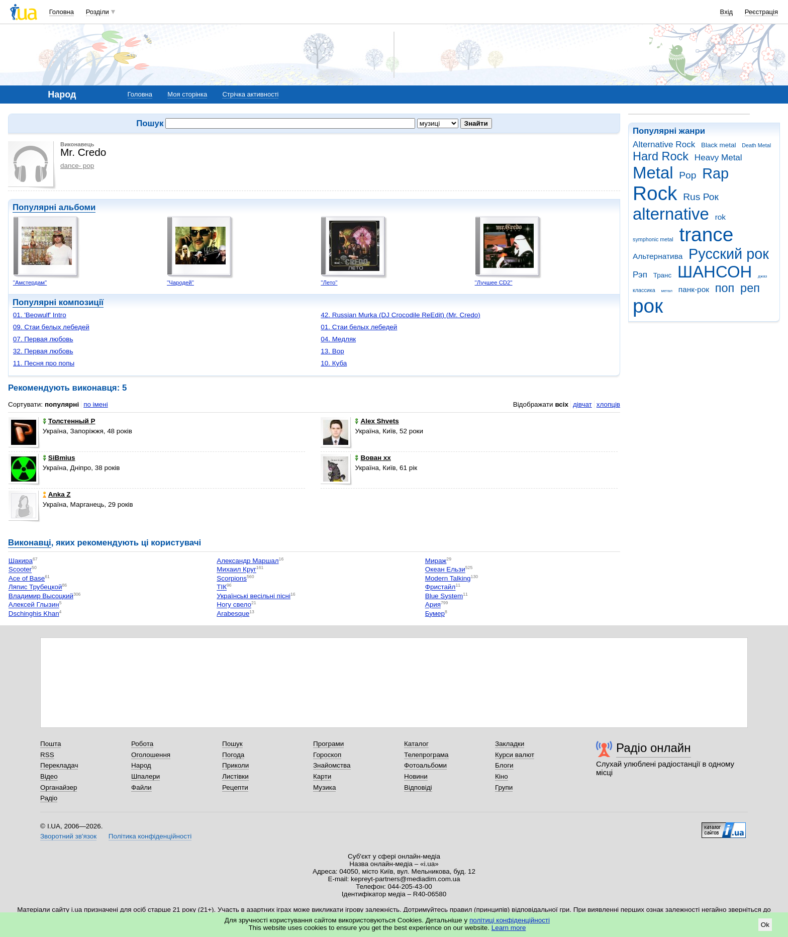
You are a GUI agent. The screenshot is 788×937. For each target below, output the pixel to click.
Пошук (232, 743)
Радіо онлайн (653, 748)
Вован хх (372, 457)
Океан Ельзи (445, 570)
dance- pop (77, 165)
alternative (671, 214)
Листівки (235, 776)
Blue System (444, 596)
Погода (233, 755)
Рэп (640, 274)
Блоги (504, 765)
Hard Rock (660, 156)
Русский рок (728, 254)
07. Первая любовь (43, 339)
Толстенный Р (69, 421)
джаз (762, 276)
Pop (687, 175)
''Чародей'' (180, 282)
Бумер (435, 613)
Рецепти (235, 787)
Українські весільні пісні (253, 596)
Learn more (508, 927)
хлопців (608, 404)
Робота (142, 743)
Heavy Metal (718, 157)
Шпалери (145, 776)
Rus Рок (701, 197)
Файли (141, 787)
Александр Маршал (247, 561)
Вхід (726, 12)
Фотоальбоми (425, 765)
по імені (95, 404)
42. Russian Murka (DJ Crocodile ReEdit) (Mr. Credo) (400, 315)
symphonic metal (653, 239)
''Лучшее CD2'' (494, 282)
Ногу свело (234, 605)
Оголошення (150, 755)
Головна (61, 12)
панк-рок (693, 289)
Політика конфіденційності (150, 836)
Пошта (50, 743)
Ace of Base (27, 578)
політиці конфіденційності (509, 920)
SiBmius (59, 457)
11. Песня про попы (43, 363)
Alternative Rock (664, 144)
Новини (416, 776)
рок (648, 306)
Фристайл (440, 587)
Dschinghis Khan (34, 613)
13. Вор (332, 351)
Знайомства (332, 765)
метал (666, 291)
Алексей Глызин (34, 605)
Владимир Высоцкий (41, 596)
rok (720, 217)
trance (706, 234)
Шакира (21, 561)
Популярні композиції (58, 302)
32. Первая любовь (43, 351)
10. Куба (334, 363)
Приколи (235, 765)
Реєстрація (761, 12)
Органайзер (58, 787)
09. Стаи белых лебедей (51, 327)
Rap (715, 173)
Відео (49, 776)
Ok (765, 924)
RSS (47, 755)
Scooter (20, 570)
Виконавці (29, 542)
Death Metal (756, 145)
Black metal (718, 145)
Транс (662, 275)
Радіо (48, 798)
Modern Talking (448, 578)
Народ (141, 765)
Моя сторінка (187, 94)
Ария (433, 605)
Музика (324, 787)
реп (750, 288)
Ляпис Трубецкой (35, 587)
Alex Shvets (377, 421)
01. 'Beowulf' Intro (39, 315)
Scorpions (232, 578)
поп (725, 288)
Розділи (97, 12)
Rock (655, 193)
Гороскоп (327, 755)
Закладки (509, 743)
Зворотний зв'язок (68, 836)
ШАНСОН (714, 271)
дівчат (582, 404)
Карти (322, 776)
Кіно (501, 776)
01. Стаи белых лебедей (359, 327)
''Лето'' (329, 282)
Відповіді (418, 787)
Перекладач (59, 765)
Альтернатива (657, 256)
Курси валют (514, 755)
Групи (504, 787)
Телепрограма (426, 755)
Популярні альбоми (54, 207)
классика (644, 290)
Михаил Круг (236, 570)
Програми (328, 743)
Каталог (416, 743)
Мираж (436, 561)
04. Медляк (338, 339)
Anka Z (57, 494)
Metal (653, 172)
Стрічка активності (250, 94)
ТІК (222, 587)
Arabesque (233, 613)
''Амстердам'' (30, 282)
